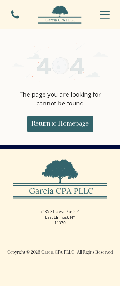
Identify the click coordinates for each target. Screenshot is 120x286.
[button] (105, 14)
